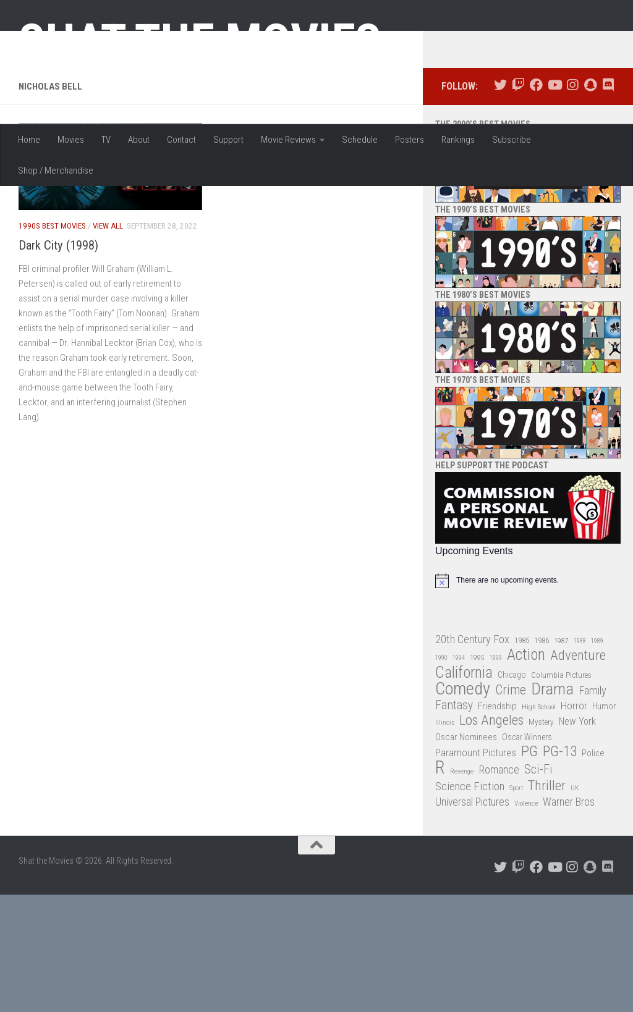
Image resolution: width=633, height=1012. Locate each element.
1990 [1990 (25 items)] (441, 776)
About (139, 139)
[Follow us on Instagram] (572, 202)
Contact (181, 139)
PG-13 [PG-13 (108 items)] (560, 869)
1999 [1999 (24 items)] (496, 776)
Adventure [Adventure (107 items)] (578, 774)
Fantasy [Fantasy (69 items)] (454, 823)
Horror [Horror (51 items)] (574, 823)
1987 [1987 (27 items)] (561, 758)
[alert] (528, 698)
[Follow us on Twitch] (518, 202)
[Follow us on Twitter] (500, 202)
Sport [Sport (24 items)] (516, 905)
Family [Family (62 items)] (592, 809)
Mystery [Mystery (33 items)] (541, 840)
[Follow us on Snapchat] (590, 202)
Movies (70, 139)
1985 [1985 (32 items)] (521, 757)
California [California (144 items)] (464, 790)
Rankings (458, 139)
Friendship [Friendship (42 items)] (497, 823)
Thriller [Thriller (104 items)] (547, 903)
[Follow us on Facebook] (536, 202)
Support (228, 139)
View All (108, 343)
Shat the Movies (200, 42)
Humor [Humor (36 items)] (604, 824)
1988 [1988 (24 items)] (580, 758)
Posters (409, 139)
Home (29, 139)
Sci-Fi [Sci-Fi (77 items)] (538, 887)
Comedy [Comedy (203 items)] (462, 807)
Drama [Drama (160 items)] (552, 807)
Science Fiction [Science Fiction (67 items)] (469, 904)
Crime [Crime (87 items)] (510, 808)
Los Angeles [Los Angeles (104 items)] (491, 839)
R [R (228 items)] (440, 886)
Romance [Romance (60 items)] (498, 887)
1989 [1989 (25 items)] (597, 758)
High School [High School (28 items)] (539, 824)
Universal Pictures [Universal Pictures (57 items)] (472, 920)
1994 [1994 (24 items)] (458, 776)
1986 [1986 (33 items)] (541, 757)
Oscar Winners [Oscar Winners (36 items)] (527, 855)
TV (106, 139)
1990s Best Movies (52, 343)
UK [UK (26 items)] (575, 905)
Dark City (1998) (58, 362)
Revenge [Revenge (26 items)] (462, 889)
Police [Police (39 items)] (593, 871)
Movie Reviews (288, 139)
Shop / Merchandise (55, 170)
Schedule (360, 139)
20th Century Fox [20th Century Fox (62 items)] (472, 757)
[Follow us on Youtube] (554, 202)
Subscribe (511, 139)
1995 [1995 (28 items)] (477, 775)
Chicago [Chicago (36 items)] (512, 792)
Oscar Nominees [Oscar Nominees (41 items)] (466, 855)
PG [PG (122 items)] (529, 869)
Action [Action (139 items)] (526, 773)
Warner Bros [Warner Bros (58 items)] (569, 919)
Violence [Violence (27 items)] (526, 921)
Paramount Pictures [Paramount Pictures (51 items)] (475, 870)
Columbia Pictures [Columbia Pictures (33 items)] (561, 792)
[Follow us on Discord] (607, 202)
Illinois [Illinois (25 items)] (444, 841)
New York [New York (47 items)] (577, 839)
